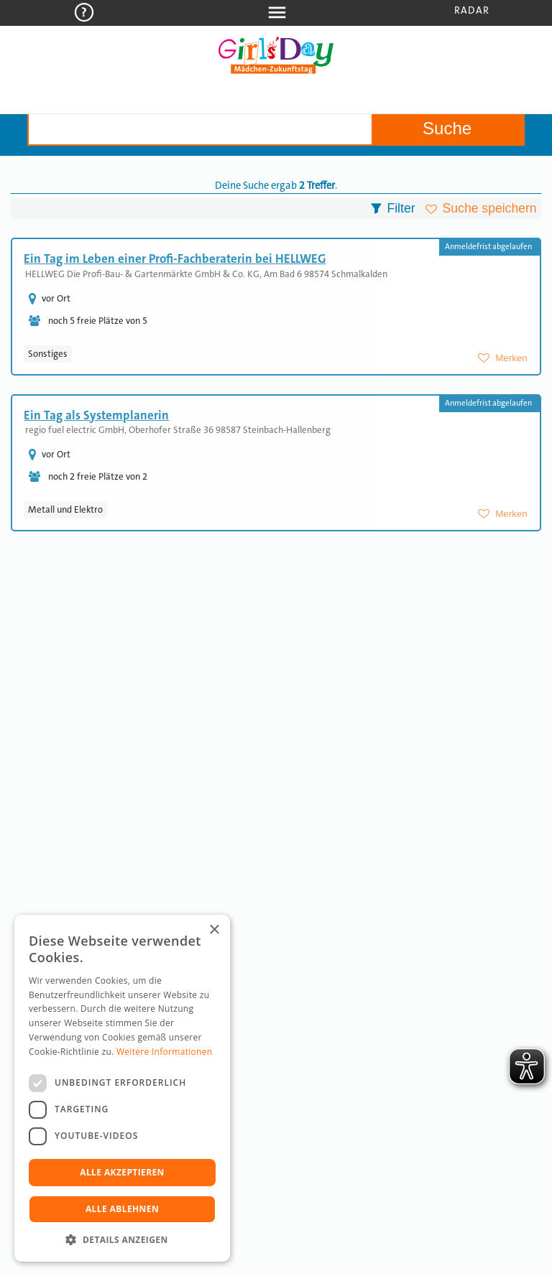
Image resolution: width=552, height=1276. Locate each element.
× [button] (213, 930)
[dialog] (122, 1088)
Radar (471, 10)
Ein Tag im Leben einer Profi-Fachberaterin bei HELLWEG (175, 258)
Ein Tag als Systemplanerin (96, 415)
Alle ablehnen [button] (122, 1209)
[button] (122, 1239)
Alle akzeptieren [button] (122, 1172)
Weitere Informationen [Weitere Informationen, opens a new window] (164, 1052)
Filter (401, 208)
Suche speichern (490, 208)
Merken (511, 358)
